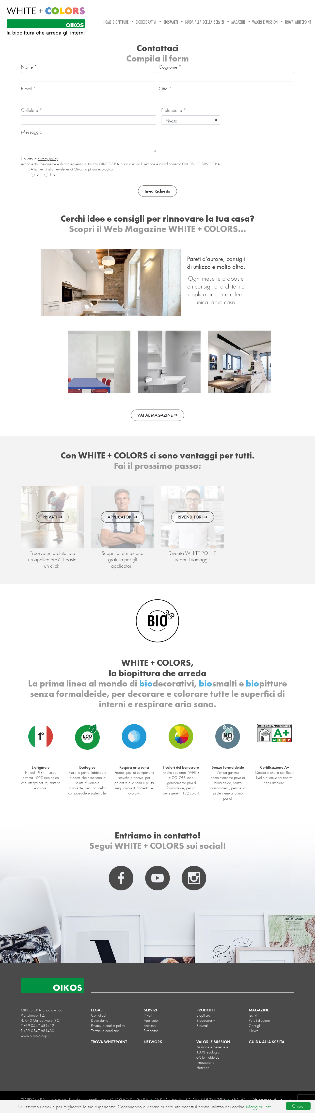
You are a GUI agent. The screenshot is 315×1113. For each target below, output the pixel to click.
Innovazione (205, 1062)
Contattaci (98, 1015)
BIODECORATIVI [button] (147, 22)
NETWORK (153, 1041)
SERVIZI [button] (219, 22)
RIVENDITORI (193, 517)
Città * (165, 88)
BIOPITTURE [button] (121, 22)
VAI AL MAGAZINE (157, 415)
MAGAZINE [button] (239, 22)
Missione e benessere (212, 1047)
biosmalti (202, 1025)
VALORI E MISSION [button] (265, 22)
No (52, 174)
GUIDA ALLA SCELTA (198, 22)
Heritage (202, 1067)
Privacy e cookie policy (108, 1025)
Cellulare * (31, 110)
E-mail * (28, 88)
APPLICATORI (123, 517)
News (253, 1030)
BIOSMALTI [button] (171, 22)
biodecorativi (206, 1020)
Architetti (150, 1025)
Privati (148, 1015)
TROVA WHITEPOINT (298, 22)
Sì (38, 174)
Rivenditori (151, 1030)
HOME (107, 22)
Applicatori (151, 1020)
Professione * (173, 110)
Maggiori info (258, 1106)
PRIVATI (52, 517)
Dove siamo (99, 1020)
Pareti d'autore (259, 1020)
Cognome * (170, 67)
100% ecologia (208, 1052)
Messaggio (31, 132)
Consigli (255, 1025)
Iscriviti (253, 1015)
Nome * (29, 67)
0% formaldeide (208, 1057)
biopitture (203, 1015)
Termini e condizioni (105, 1030)
